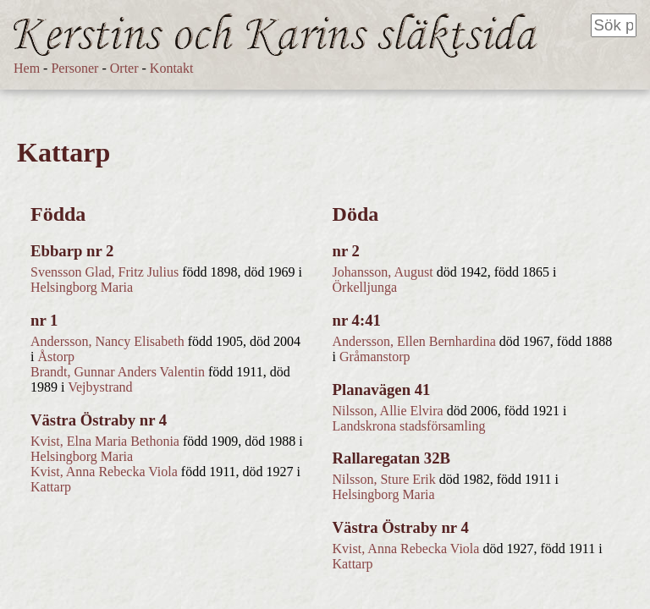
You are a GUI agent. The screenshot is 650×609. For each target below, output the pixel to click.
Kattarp (50, 487)
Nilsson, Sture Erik (384, 479)
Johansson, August (383, 272)
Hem (27, 68)
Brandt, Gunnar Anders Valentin (117, 372)
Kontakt (172, 68)
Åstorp (55, 356)
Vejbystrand (100, 387)
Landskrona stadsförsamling (409, 426)
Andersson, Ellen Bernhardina (414, 341)
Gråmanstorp (374, 356)
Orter (124, 68)
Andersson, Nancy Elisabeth (107, 341)
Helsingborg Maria (81, 287)
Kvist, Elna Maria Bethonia (104, 441)
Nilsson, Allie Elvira (388, 410)
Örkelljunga (365, 287)
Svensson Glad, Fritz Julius (104, 272)
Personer (74, 68)
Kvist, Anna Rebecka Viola (104, 471)
